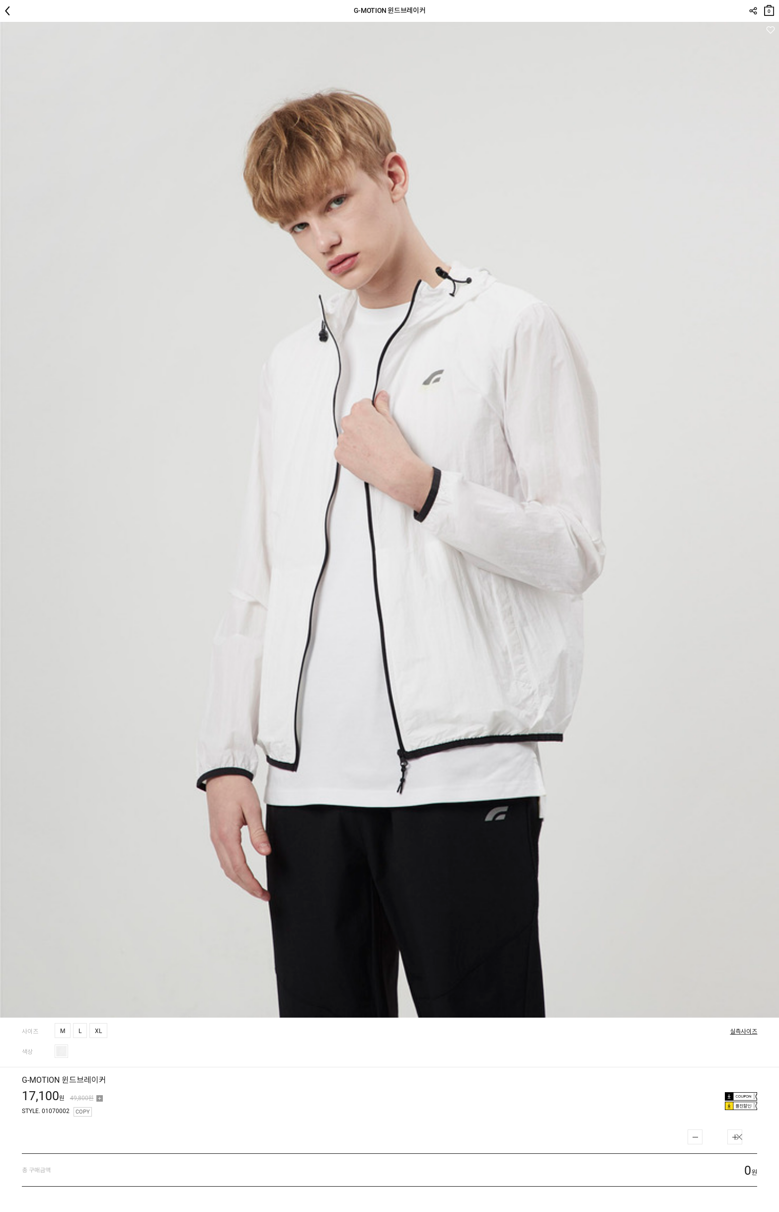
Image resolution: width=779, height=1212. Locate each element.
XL (98, 1031)
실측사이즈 (743, 1031)
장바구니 (769, 8)
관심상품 (770, 30)
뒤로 (9, 11)
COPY (83, 1112)
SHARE (753, 11)
